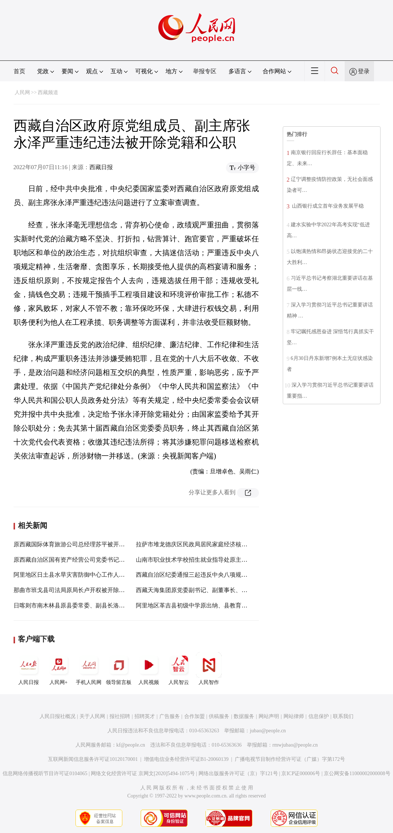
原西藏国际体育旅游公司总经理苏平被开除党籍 (75, 544)
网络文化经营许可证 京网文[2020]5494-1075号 (143, 773)
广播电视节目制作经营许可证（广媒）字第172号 (290, 759)
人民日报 (28, 668)
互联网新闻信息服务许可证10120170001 (93, 759)
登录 (364, 71)
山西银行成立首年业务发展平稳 (327, 206)
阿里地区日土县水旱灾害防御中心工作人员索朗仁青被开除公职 (96, 575)
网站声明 (269, 716)
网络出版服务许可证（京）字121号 (238, 773)
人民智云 (179, 668)
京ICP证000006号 (300, 773)
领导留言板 (118, 668)
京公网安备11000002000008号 (357, 773)
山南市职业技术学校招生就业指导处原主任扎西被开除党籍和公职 (221, 560)
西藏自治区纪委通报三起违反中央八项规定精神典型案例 (209, 575)
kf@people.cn (130, 745)
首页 (19, 71)
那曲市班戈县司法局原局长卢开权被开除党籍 (72, 590)
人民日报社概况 (57, 716)
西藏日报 (101, 167)
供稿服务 (219, 716)
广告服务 (169, 716)
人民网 (22, 92)
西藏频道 (48, 92)
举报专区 (204, 71)
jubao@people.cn (268, 730)
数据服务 (244, 716)
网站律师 (293, 716)
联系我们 (343, 716)
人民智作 (209, 668)
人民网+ (58, 668)
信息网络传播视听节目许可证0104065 (45, 773)
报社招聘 (120, 716)
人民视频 (149, 668)
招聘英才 (144, 716)
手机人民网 (88, 668)
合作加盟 (194, 716)
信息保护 (318, 716)
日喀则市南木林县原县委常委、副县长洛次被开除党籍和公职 (93, 605)
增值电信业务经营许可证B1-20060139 (186, 759)
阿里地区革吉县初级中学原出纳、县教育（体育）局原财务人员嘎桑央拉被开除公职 (244, 605)
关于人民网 (92, 716)
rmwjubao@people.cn (295, 745)
